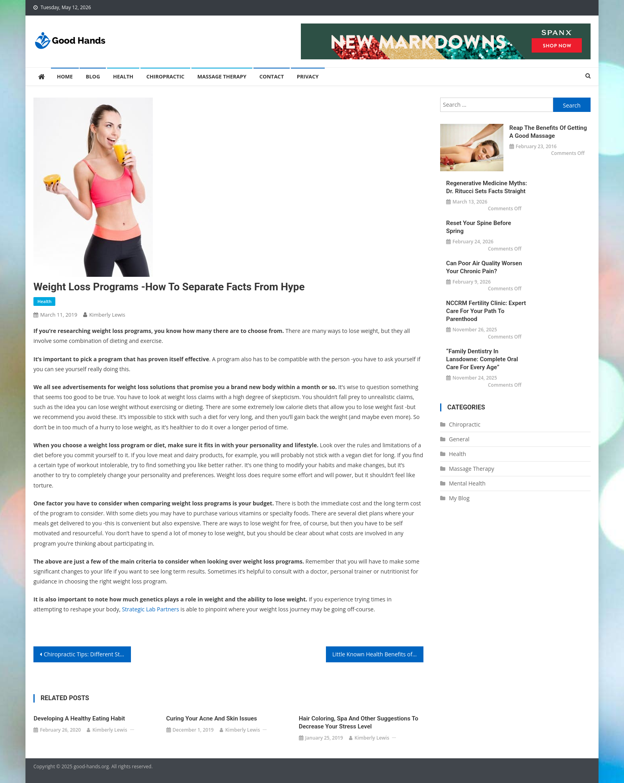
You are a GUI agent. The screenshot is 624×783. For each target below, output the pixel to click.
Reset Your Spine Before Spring (478, 227)
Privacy (308, 76)
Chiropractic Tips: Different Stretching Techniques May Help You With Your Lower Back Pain (87, 654)
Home (65, 76)
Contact (271, 76)
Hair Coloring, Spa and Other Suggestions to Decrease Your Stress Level (358, 722)
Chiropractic (165, 76)
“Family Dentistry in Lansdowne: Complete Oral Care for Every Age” (482, 359)
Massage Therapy (221, 76)
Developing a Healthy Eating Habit (79, 718)
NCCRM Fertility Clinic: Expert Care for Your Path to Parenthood (486, 311)
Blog (93, 76)
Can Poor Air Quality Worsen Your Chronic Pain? (484, 267)
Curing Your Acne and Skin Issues (211, 718)
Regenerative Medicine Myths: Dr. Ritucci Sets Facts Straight (486, 187)
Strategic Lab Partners (150, 609)
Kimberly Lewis (107, 314)
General (459, 439)
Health (123, 76)
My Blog (459, 498)
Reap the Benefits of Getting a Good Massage (548, 131)
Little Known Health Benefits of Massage (377, 654)
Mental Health (467, 483)
